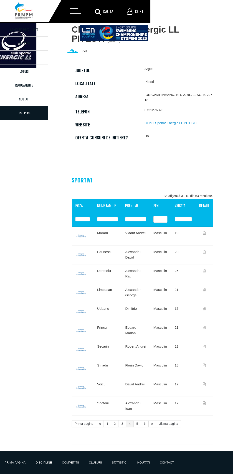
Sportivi (24, 43)
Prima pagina (84, 423)
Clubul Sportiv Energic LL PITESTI (170, 123)
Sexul (157, 205)
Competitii (70, 462)
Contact (167, 462)
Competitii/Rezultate (24, 29)
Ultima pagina (168, 423)
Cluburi (24, 57)
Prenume (131, 205)
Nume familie (106, 205)
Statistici (119, 462)
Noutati (24, 99)
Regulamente (24, 85)
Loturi (24, 71)
